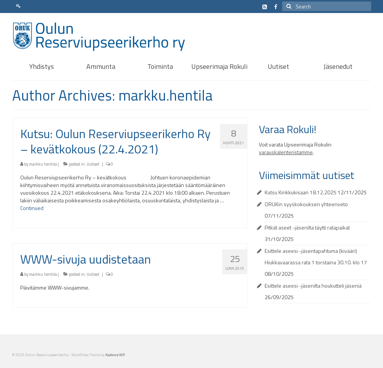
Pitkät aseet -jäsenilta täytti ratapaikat (307, 227)
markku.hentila (43, 164)
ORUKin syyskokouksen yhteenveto (306, 204)
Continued (32, 208)
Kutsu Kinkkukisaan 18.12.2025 (300, 192)
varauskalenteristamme (286, 152)
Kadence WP (115, 355)
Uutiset (93, 164)
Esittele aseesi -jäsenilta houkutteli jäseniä (313, 286)
